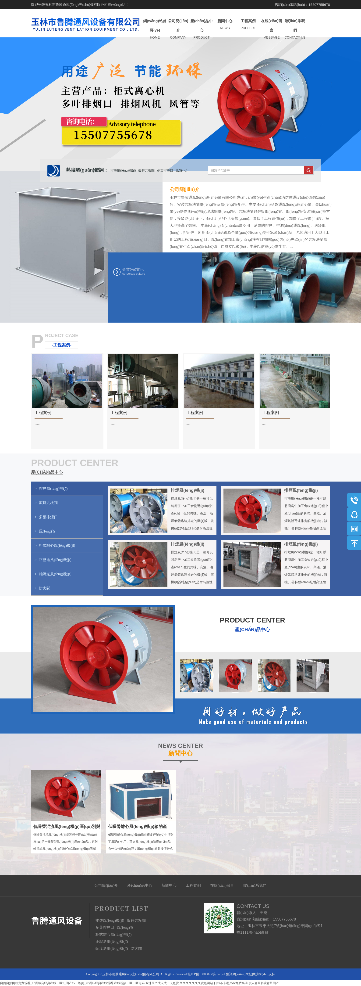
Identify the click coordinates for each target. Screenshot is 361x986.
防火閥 (136, 948)
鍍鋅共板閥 (146, 170)
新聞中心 (225, 24)
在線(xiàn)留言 (271, 29)
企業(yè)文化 (145, 271)
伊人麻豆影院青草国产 (263, 983)
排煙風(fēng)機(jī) (123, 170)
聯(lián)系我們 (295, 29)
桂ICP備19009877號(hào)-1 (206, 974)
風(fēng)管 (125, 927)
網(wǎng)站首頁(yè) (154, 29)
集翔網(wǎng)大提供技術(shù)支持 (250, 974)
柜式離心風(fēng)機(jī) (114, 934)
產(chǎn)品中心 (201, 29)
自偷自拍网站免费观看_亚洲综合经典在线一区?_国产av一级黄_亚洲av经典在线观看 (56, 983)
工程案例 (248, 24)
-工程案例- (61, 345)
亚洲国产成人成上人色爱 (162, 983)
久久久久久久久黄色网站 (196, 983)
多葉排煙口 (165, 170)
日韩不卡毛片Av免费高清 (231, 983)
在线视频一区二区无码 (129, 983)
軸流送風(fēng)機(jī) (112, 948)
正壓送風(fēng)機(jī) (112, 941)
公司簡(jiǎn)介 (178, 29)
